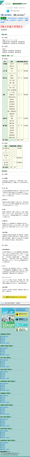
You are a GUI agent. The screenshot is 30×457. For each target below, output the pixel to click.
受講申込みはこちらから (15, 297)
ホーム (2, 303)
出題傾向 (19, 20)
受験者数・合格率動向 (9, 20)
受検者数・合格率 (5, 343)
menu (29, 2)
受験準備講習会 (12, 18)
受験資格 (3, 339)
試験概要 (20, 18)
